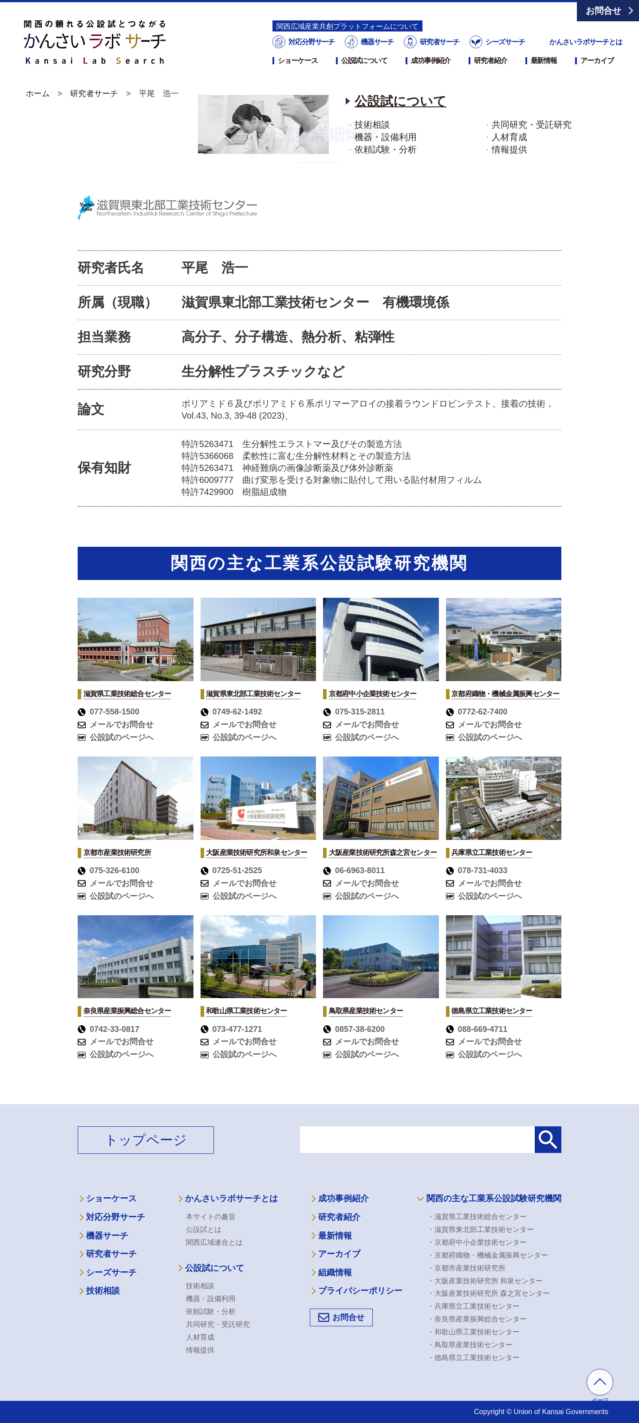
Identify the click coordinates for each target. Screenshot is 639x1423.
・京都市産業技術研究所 (466, 1268)
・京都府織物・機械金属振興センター (487, 1255)
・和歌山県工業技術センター (473, 1332)
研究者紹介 (490, 60)
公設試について (364, 60)
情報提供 (200, 1350)
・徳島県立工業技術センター (473, 1357)
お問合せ (603, 11)
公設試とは (203, 1229)
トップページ (146, 1140)
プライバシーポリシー (360, 1290)
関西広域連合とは (214, 1242)
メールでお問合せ (116, 724)
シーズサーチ (504, 42)
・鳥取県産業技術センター (470, 1345)
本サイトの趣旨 (211, 1216)
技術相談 (103, 1290)
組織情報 (335, 1272)
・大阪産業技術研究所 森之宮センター (488, 1293)
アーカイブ (596, 60)
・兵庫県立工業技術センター (473, 1306)
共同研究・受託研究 (218, 1324)
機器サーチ (376, 42)
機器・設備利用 (211, 1298)
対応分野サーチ (311, 42)
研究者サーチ (438, 42)
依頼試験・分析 (211, 1311)
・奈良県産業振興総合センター (477, 1319)
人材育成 (200, 1337)
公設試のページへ (116, 737)
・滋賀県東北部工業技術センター (480, 1229)
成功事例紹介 (430, 60)
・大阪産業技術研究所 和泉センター (485, 1281)
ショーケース (297, 60)
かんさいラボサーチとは (585, 42)
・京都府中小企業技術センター (477, 1242)
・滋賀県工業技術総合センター (477, 1216)
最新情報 (544, 60)
